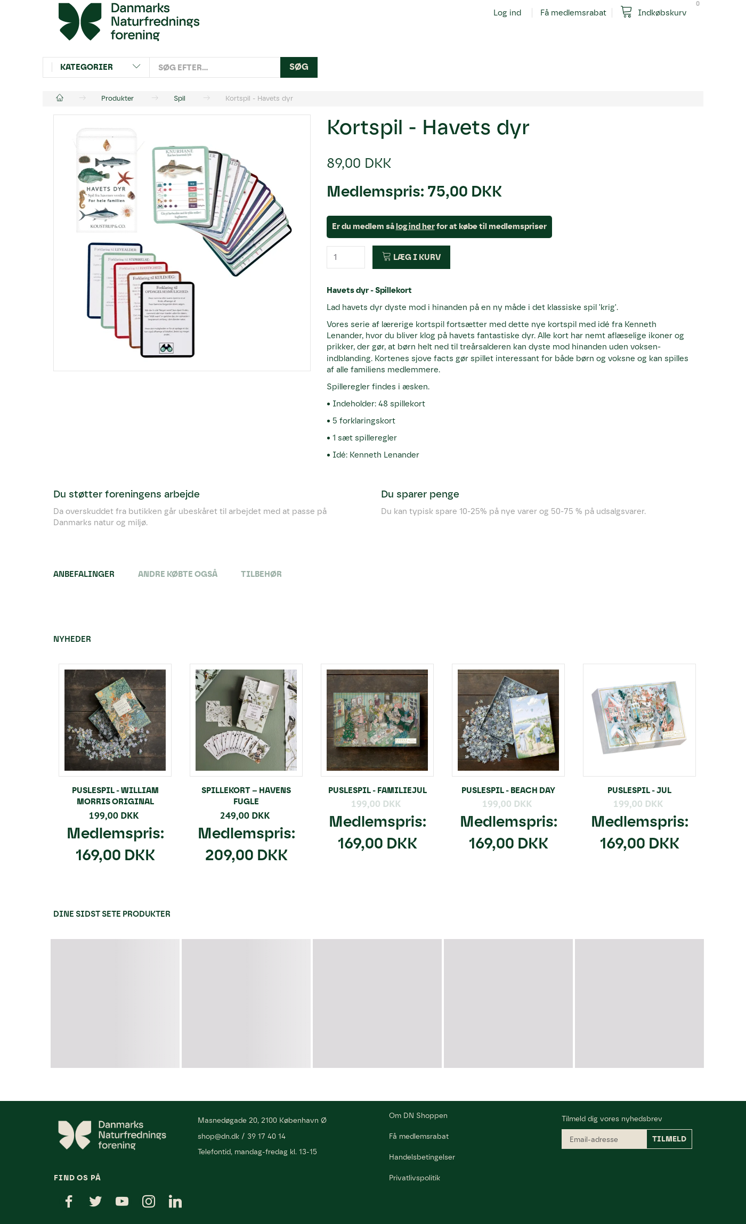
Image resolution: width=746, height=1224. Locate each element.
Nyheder (72, 639)
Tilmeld (669, 1139)
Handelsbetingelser (422, 1157)
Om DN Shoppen (418, 1115)
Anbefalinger (84, 574)
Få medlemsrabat (573, 13)
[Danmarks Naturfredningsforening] (129, 21)
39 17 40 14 (266, 1136)
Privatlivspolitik (414, 1177)
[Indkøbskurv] (657, 12)
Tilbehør (261, 574)
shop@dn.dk (218, 1136)
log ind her (415, 226)
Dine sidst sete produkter (112, 914)
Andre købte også (177, 574)
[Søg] (299, 67)
